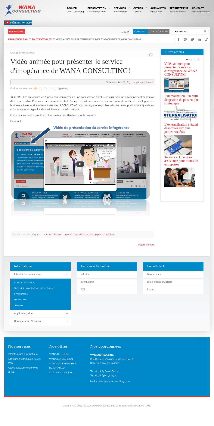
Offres (138, 8)
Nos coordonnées (201, 11)
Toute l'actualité (42, 39)
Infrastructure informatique (23, 354)
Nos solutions (120, 11)
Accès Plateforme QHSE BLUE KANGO (62, 366)
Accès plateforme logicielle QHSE (23, 370)
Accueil (72, 8)
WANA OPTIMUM (58, 354)
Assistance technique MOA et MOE (24, 361)
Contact (198, 8)
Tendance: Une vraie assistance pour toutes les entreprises (181, 160)
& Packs (137, 11)
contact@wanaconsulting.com (113, 382)
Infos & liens (156, 11)
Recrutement (178, 8)
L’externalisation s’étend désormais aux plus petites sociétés (181, 128)
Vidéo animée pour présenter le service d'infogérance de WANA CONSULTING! (180, 69)
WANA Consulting (18, 39)
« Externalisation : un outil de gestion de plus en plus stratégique (79, 234)
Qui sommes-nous (97, 11)
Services (120, 8)
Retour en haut (146, 244)
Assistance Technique (61, 373)
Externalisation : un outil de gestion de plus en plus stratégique (181, 99)
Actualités (158, 8)
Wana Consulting (75, 11)
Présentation (97, 8)
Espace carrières (177, 11)
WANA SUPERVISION (61, 359)
